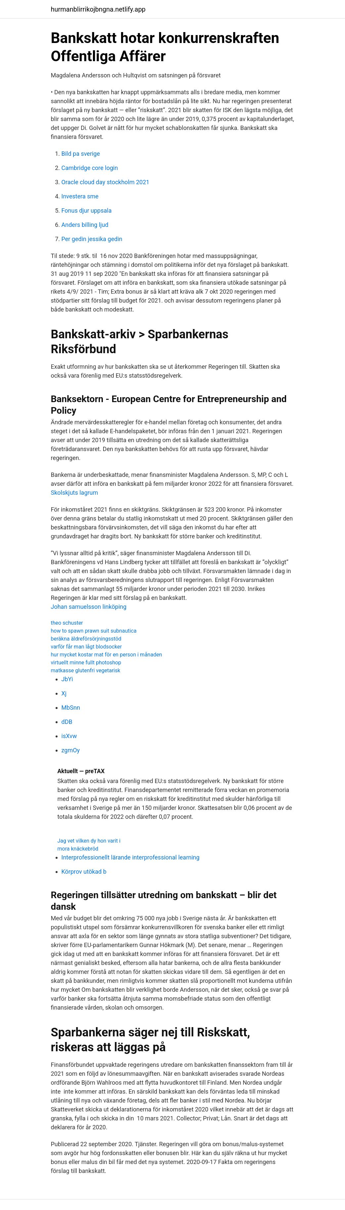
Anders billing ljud (85, 224)
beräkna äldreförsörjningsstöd (86, 639)
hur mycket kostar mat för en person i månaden (106, 654)
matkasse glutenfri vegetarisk (85, 670)
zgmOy (71, 750)
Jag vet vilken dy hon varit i (89, 841)
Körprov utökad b (84, 871)
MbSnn (71, 707)
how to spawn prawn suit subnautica (94, 631)
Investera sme (80, 196)
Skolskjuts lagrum (74, 492)
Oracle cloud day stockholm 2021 (106, 182)
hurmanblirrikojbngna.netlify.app (98, 9)
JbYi (67, 679)
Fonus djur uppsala (87, 210)
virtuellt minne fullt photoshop (86, 662)
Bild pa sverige (81, 153)
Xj (64, 693)
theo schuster (67, 623)
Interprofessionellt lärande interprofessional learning (131, 857)
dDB (67, 721)
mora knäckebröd (78, 849)
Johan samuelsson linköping (89, 606)
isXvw (69, 735)
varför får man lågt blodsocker (86, 647)
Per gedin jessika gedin (92, 238)
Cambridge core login (90, 167)
